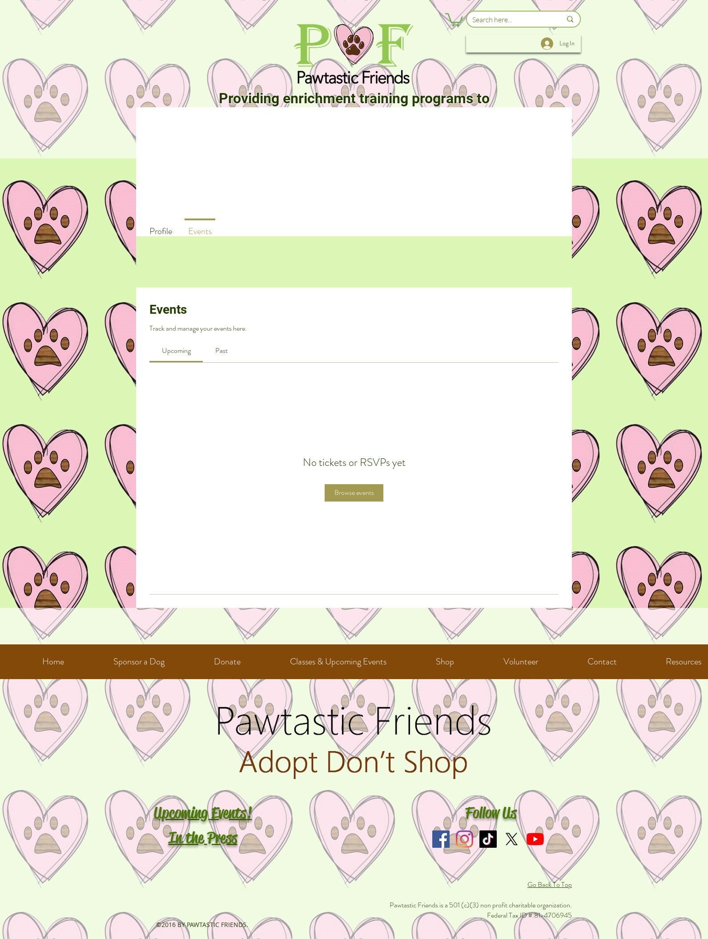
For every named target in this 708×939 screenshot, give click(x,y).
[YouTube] (535, 839)
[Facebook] (441, 839)
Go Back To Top (549, 884)
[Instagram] (464, 839)
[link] (176, 350)
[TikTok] (488, 839)
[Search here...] (510, 20)
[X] (511, 839)
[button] (454, 19)
